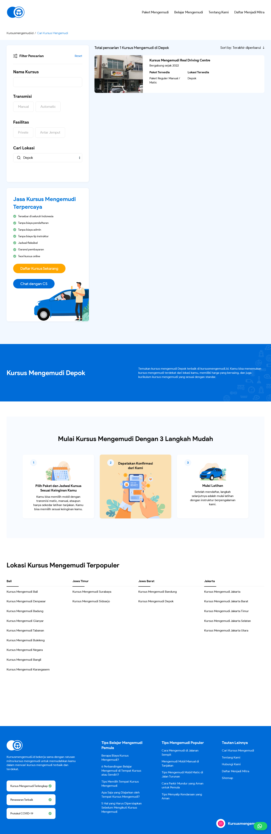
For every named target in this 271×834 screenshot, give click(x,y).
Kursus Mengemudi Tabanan (25, 630)
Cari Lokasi (24, 148)
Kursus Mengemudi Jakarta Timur (226, 611)
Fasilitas (21, 122)
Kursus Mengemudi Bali (22, 591)
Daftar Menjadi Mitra (249, 12)
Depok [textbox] (28, 158)
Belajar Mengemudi (188, 12)
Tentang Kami (219, 12)
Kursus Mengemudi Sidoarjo (91, 601)
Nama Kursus (26, 71)
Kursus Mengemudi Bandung (157, 591)
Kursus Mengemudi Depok (156, 601)
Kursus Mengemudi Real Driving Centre (179, 60)
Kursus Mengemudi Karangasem (28, 669)
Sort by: (226, 48)
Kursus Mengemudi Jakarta (222, 591)
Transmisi (22, 96)
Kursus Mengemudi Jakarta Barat (226, 601)
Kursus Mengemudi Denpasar (26, 601)
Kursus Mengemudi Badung (25, 611)
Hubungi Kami (231, 764)
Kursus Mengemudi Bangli (24, 659)
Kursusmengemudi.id (246, 823)
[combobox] (47, 157)
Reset (78, 56)
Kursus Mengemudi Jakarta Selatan (227, 621)
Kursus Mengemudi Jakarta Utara (226, 630)
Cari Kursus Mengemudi (238, 750)
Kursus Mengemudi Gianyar (25, 621)
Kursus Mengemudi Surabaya (91, 591)
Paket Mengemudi (155, 12)
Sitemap (227, 778)
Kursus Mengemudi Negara (25, 650)
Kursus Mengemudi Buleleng (26, 640)
